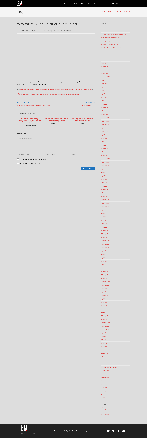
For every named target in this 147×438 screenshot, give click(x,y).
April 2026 (104, 63)
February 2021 (105, 275)
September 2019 (105, 333)
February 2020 (105, 316)
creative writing (36, 89)
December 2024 (105, 118)
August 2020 (104, 295)
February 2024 (105, 152)
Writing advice (21, 94)
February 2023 (105, 193)
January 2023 (104, 196)
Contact (90, 431)
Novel (62, 91)
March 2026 (104, 66)
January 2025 (104, 114)
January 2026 (104, 73)
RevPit (103, 384)
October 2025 (105, 83)
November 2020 (105, 285)
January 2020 (104, 319)
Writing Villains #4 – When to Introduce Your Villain (82, 120)
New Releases (105, 377)
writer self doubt (77, 93)
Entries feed (104, 410)
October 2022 (105, 206)
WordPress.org (105, 414)
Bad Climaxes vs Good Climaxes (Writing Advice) (114, 34)
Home (55, 431)
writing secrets (56, 94)
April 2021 (104, 268)
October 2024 (105, 124)
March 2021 (104, 271)
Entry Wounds (105, 370)
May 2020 (104, 305)
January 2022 (104, 237)
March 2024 (104, 148)
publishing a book (76, 91)
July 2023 (103, 176)
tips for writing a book (64, 93)
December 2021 (105, 241)
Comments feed (105, 412)
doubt (43, 89)
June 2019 (104, 343)
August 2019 (104, 336)
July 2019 (103, 340)
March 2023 (104, 189)
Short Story (104, 387)
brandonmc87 (24, 31)
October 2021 (105, 247)
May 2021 (104, 264)
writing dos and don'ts (32, 94)
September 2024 (105, 128)
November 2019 (105, 326)
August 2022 (104, 213)
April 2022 (104, 227)
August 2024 (104, 131)
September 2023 (105, 169)
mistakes (89, 89)
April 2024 (104, 145)
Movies (103, 374)
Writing (49, 31)
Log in (102, 407)
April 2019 (104, 350)
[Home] (99, 11)
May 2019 (104, 346)
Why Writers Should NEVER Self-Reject (119, 11)
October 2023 (105, 165)
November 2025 (105, 80)
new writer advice (54, 91)
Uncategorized (105, 391)
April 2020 (104, 309)
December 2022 (105, 200)
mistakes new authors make (25, 91)
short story (35, 93)
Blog (73, 431)
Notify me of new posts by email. (30, 163)
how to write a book (68, 89)
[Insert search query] (115, 24)
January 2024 (104, 155)
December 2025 (105, 77)
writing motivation (45, 94)
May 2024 (104, 142)
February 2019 (105, 357)
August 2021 (104, 254)
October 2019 (105, 329)
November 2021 (105, 244)
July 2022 (103, 217)
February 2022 (105, 234)
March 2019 (104, 353)
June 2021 (104, 261)
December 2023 (105, 159)
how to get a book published (53, 89)
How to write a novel (81, 89)
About (61, 431)
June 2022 (104, 220)
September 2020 (105, 292)
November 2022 (105, 203)
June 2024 (104, 138)
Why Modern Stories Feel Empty (110, 44)
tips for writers (43, 93)
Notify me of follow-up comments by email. (33, 159)
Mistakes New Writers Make (41, 91)
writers (85, 93)
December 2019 (105, 322)
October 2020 (105, 288)
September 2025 (105, 87)
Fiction (78, 431)
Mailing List (67, 431)
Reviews (103, 381)
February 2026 (105, 70)
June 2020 (104, 302)
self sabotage (27, 93)
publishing (67, 91)
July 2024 (103, 135)
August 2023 (104, 172)
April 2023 (104, 186)
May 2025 (104, 101)
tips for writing (53, 93)
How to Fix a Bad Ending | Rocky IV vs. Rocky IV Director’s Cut (30, 121)
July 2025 (103, 94)
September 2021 (105, 251)
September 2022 (105, 210)
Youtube (56, 31)
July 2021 (103, 258)
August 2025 (104, 90)
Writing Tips (75, 94)
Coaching (84, 431)
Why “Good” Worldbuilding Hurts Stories (112, 48)
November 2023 (105, 162)
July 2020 (103, 299)
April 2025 (104, 104)
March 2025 (104, 107)
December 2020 (105, 282)
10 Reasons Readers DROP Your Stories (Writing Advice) (56, 120)
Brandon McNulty (25, 89)
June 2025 (104, 97)
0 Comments (68, 31)
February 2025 (105, 111)
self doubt (85, 91)
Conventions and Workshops (109, 367)
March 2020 (104, 312)
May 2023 (104, 182)
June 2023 (104, 179)
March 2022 (104, 230)
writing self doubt (66, 94)
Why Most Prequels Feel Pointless (110, 37)
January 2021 (104, 278)
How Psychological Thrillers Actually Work (112, 41)
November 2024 (105, 121)
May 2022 (104, 223)
